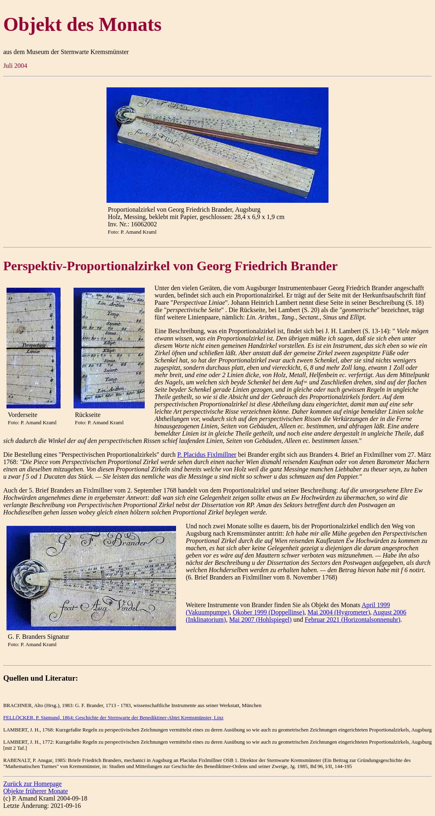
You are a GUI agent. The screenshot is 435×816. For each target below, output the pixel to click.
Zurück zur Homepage (32, 783)
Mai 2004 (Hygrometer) (339, 612)
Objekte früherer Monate (35, 791)
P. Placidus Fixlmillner (206, 454)
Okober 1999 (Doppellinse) (268, 612)
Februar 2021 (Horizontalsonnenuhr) (352, 619)
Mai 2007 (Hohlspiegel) (260, 619)
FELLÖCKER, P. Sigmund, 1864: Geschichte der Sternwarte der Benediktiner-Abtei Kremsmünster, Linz (113, 718)
